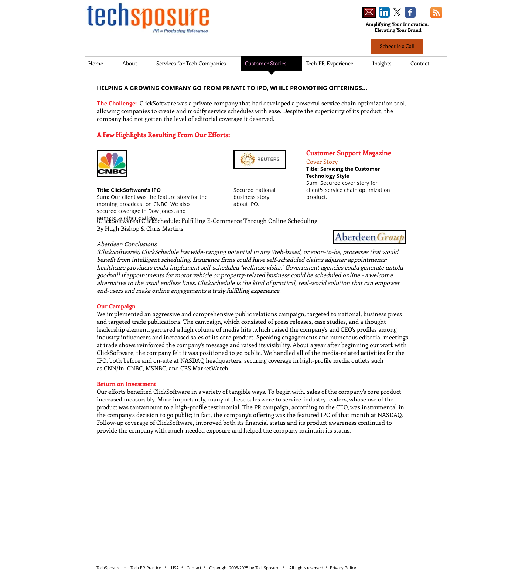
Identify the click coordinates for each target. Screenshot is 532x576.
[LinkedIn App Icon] (384, 12)
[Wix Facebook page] (410, 12)
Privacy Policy (343, 567)
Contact (194, 567)
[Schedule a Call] (397, 46)
